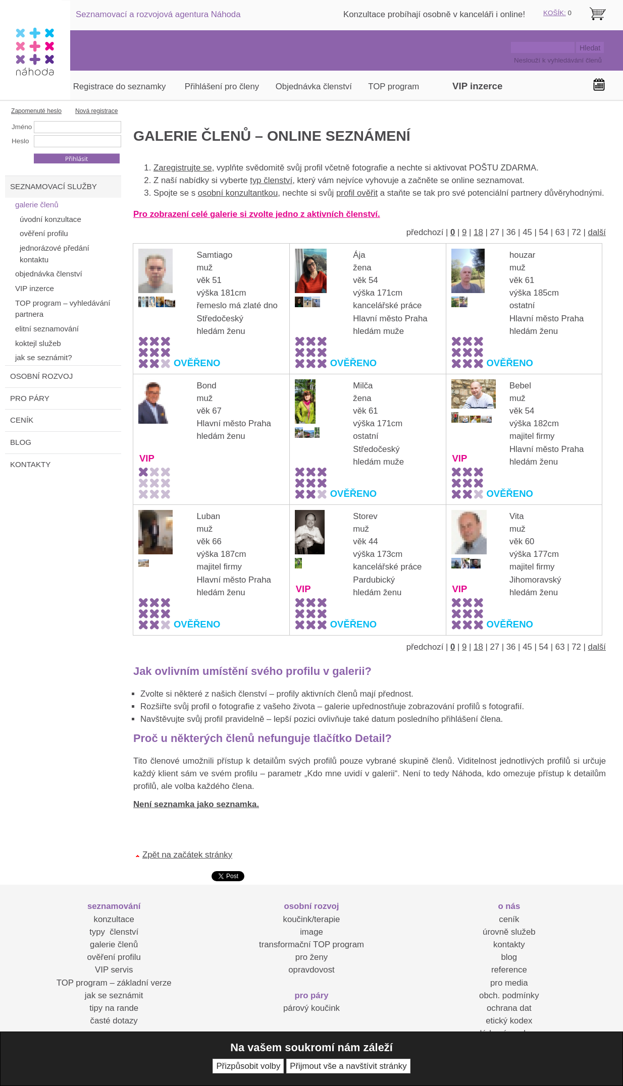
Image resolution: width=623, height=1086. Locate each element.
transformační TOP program (311, 944)
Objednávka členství (314, 86)
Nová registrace (96, 111)
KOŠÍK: (554, 13)
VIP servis (114, 970)
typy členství (113, 932)
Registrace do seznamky (119, 86)
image (311, 932)
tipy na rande (113, 1008)
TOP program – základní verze (114, 983)
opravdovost (311, 970)
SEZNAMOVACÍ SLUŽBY (53, 186)
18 (478, 232)
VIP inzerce (477, 86)
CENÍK (21, 420)
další (597, 232)
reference (509, 970)
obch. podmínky (509, 995)
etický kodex (509, 1020)
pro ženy (311, 957)
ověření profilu (113, 957)
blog (509, 957)
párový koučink (311, 1008)
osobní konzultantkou (238, 193)
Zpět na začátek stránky (187, 855)
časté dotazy (114, 1020)
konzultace (114, 919)
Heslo (20, 141)
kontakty (509, 944)
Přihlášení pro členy (222, 86)
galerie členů (114, 944)
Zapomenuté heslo (36, 111)
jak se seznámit (114, 995)
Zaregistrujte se (182, 168)
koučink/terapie (311, 919)
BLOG (20, 442)
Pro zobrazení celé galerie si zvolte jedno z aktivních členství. (256, 214)
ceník (509, 919)
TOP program (393, 86)
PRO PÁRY (29, 398)
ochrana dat (509, 1008)
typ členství (271, 180)
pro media (509, 983)
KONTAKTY (30, 464)
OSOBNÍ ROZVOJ (41, 376)
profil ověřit (357, 193)
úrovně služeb (509, 932)
